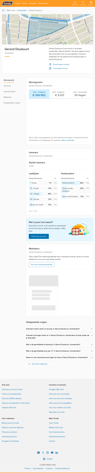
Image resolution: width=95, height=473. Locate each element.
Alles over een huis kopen (59, 394)
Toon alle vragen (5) (37, 364)
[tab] (39, 94)
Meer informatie (68, 140)
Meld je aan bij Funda (10, 423)
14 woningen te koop (59, 64)
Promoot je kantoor (9, 432)
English (47, 459)
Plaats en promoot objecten (13, 427)
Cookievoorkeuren (62, 468)
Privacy (27, 468)
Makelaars (8, 97)
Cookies (49, 468)
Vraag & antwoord (9, 407)
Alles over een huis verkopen (60, 398)
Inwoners (7, 86)
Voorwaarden (38, 468)
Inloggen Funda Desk (10, 441)
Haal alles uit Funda (57, 412)
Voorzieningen (9, 91)
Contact (52, 441)
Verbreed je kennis (9, 436)
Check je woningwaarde (11, 394)
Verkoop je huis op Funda (12, 389)
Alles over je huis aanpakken (60, 403)
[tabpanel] (59, 121)
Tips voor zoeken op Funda (60, 407)
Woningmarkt (9, 80)
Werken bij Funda (56, 427)
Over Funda (53, 423)
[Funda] (7, 3)
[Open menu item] (18, 3)
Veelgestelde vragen (12, 103)
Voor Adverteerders (57, 432)
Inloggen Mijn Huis (56, 389)
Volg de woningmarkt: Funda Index (16, 403)
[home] (3, 10)
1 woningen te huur (58, 68)
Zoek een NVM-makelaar (12, 398)
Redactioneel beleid (57, 436)
